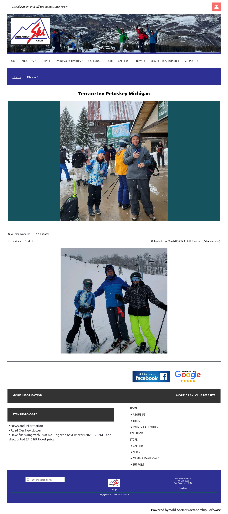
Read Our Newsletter (26, 430)
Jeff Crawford (194, 240)
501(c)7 (114, 489)
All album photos (20, 233)
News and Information (27, 425)
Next (27, 240)
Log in (216, 6)
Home (16, 77)
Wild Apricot (178, 510)
